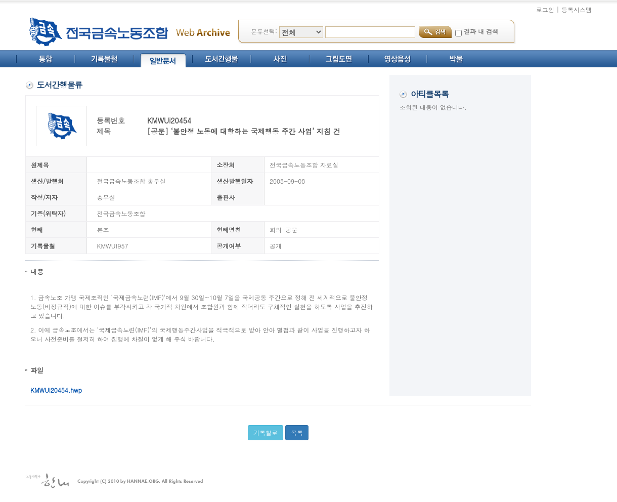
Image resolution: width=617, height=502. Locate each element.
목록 (297, 432)
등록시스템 (576, 9)
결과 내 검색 (481, 31)
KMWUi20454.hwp (56, 390)
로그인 (545, 9)
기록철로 (265, 432)
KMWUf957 (112, 245)
